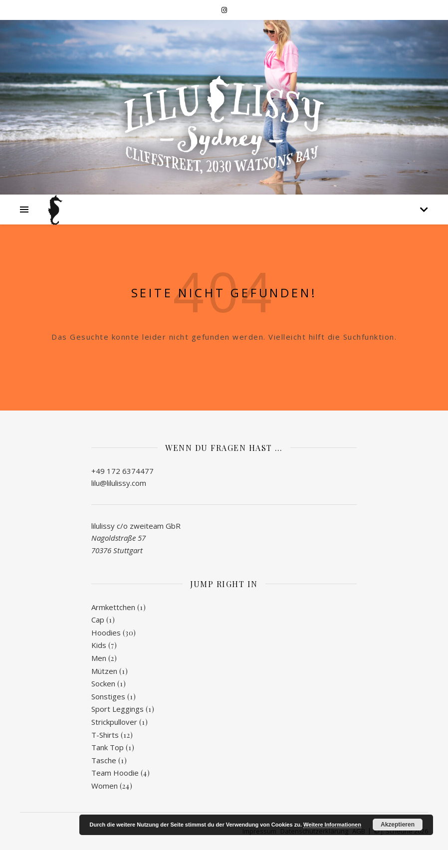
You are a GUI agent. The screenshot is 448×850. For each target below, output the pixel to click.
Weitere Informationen (332, 825)
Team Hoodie (115, 773)
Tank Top (107, 747)
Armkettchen (113, 607)
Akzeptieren (398, 824)
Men (98, 658)
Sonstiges (108, 696)
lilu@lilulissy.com (118, 483)
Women (104, 786)
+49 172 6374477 (122, 471)
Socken (103, 683)
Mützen (104, 671)
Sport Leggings (117, 709)
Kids (98, 645)
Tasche (103, 760)
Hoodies (106, 633)
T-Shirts (105, 735)
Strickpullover (114, 722)
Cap (97, 620)
